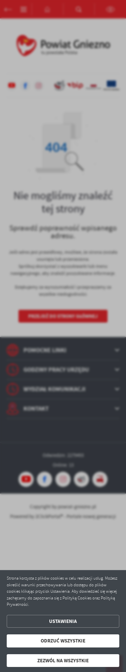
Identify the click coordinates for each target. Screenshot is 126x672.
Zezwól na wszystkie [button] (63, 660)
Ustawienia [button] (63, 621)
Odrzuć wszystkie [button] (63, 640)
